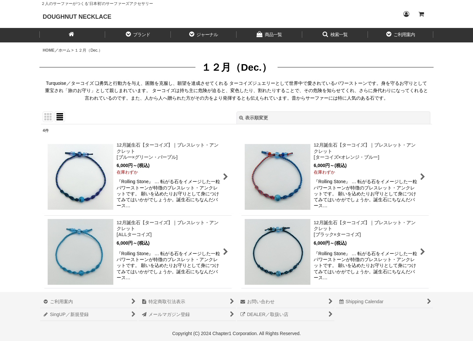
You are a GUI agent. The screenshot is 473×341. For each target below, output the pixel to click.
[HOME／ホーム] (72, 35)
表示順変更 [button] (253, 117)
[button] (138, 35)
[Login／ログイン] (406, 14)
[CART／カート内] (421, 14)
